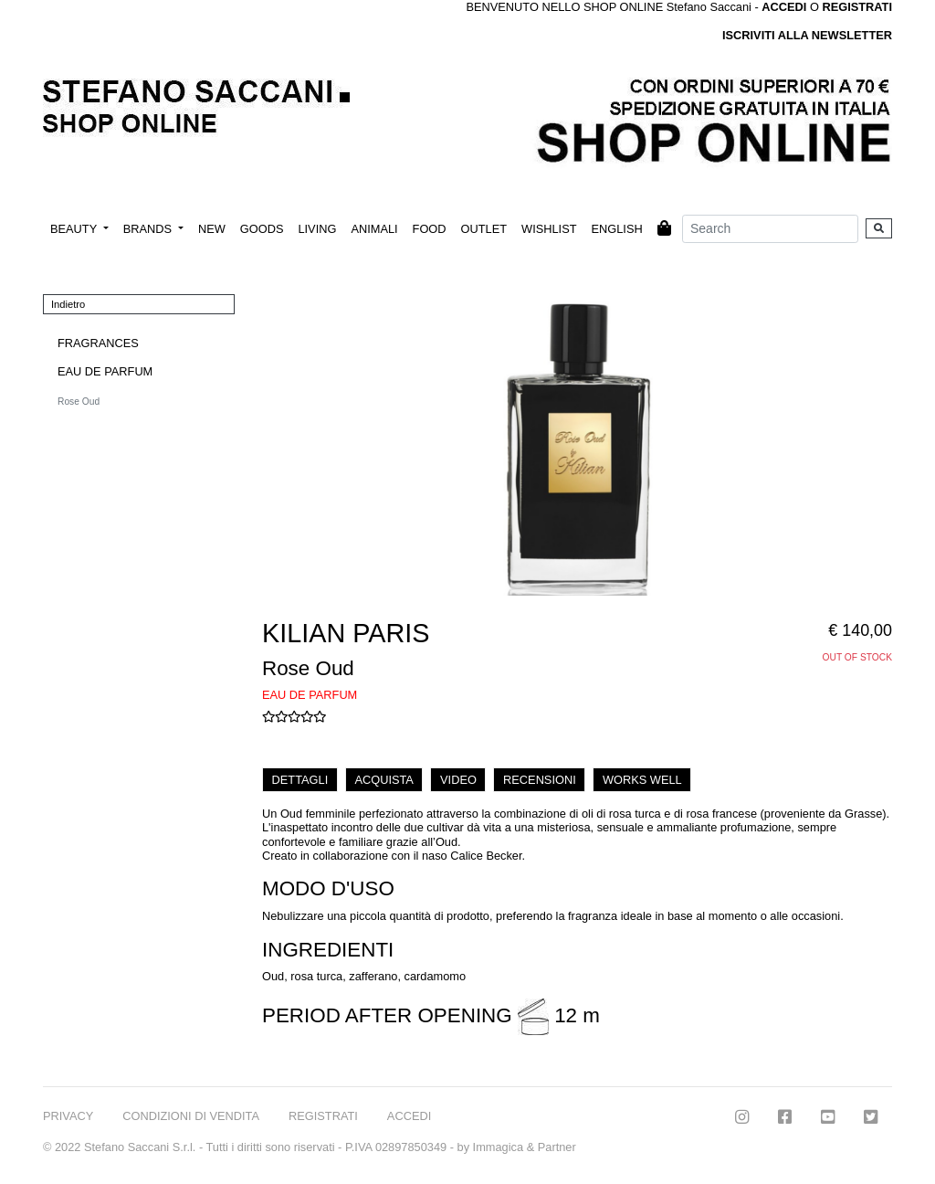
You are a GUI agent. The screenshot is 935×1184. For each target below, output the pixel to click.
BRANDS (149, 229)
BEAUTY (75, 229)
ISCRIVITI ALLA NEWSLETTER (807, 35)
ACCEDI (409, 1116)
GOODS (262, 229)
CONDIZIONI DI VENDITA (190, 1116)
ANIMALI (374, 229)
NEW (212, 229)
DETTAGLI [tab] (300, 780)
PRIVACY (68, 1116)
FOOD (429, 229)
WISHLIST (548, 229)
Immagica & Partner (524, 1147)
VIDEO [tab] (458, 780)
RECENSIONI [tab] (539, 780)
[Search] (770, 229)
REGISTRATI (857, 7)
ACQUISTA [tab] (383, 780)
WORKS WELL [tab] (642, 780)
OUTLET (484, 229)
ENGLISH (616, 229)
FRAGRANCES (98, 343)
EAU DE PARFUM (105, 371)
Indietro (68, 304)
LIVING (317, 229)
